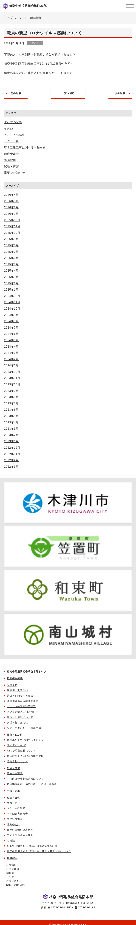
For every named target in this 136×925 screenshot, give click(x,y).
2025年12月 (12, 220)
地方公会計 (13, 824)
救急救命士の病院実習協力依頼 (25, 756)
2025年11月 (12, 226)
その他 (8, 128)
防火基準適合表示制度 (20, 835)
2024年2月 (11, 359)
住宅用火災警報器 (17, 690)
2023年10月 (12, 384)
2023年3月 (11, 428)
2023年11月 (12, 378)
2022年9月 (11, 460)
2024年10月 (12, 308)
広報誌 (11, 840)
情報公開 (12, 802)
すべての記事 (13, 122)
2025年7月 (11, 251)
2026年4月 (11, 194)
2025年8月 (11, 245)
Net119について (16, 745)
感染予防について (17, 761)
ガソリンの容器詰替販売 (21, 706)
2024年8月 (11, 321)
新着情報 (11, 865)
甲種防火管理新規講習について (25, 778)
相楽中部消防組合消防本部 (28, 6)
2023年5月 (11, 416)
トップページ (13, 17)
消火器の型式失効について (22, 711)
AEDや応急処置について (21, 750)
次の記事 (120, 93)
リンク (10, 876)
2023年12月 (12, 371)
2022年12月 (12, 447)
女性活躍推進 (15, 819)
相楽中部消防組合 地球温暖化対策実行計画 (32, 846)
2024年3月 (11, 352)
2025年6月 (11, 257)
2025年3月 (11, 276)
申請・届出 (13, 790)
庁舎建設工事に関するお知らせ (25, 147)
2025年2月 (11, 283)
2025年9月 (11, 238)
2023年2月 (11, 435)
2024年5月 (11, 340)
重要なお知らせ (14, 172)
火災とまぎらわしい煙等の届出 (25, 728)
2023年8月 (11, 397)
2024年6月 (11, 333)
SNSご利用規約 (15, 884)
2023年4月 (11, 422)
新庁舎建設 (11, 153)
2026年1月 (11, 213)
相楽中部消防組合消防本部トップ (26, 671)
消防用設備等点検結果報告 (22, 701)
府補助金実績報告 (17, 813)
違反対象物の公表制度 (20, 829)
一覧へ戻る (68, 93)
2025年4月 (11, 270)
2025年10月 (12, 232)
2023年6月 (11, 409)
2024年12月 (12, 295)
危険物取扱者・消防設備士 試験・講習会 (32, 784)
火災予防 (12, 685)
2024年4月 (11, 346)
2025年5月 (11, 264)
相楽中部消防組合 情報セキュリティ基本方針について (39, 851)
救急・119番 (14, 734)
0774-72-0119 (59, 907)
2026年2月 (11, 207)
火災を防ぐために (17, 722)
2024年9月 (11, 315)
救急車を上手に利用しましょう (25, 740)
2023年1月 (11, 441)
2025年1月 (11, 289)
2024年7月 (11, 327)
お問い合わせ (14, 881)
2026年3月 (11, 201)
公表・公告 (11, 141)
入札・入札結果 (14, 134)
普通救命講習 (15, 773)
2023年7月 (11, 403)
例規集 (10, 873)
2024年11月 (12, 302)
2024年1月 (11, 365)
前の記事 (16, 93)
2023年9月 (11, 390)
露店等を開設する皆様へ (21, 695)
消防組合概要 (15, 678)
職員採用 (10, 160)
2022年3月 (11, 466)
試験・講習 (11, 166)
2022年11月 (12, 454)
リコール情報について (20, 717)
